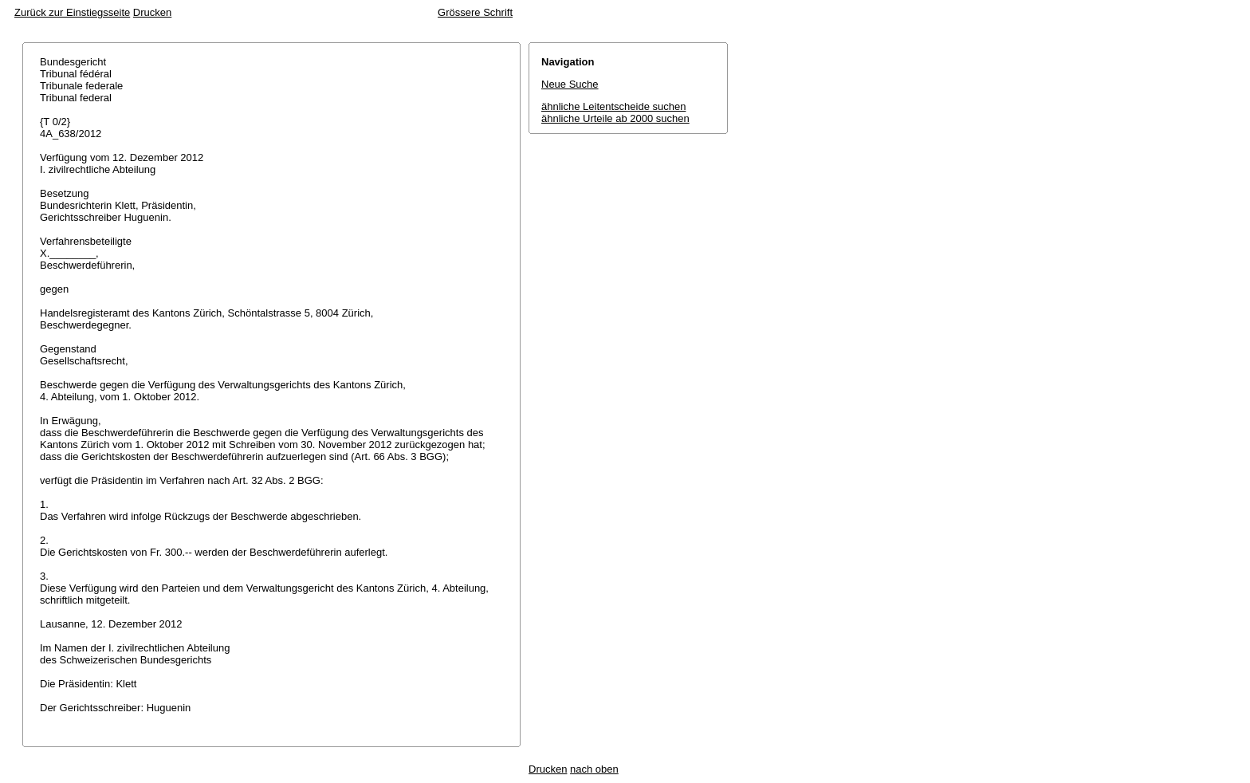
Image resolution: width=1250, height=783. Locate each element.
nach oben (594, 769)
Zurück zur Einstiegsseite (72, 12)
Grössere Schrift (475, 12)
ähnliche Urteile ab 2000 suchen (615, 118)
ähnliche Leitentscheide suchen (613, 106)
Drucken (152, 12)
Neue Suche (570, 84)
